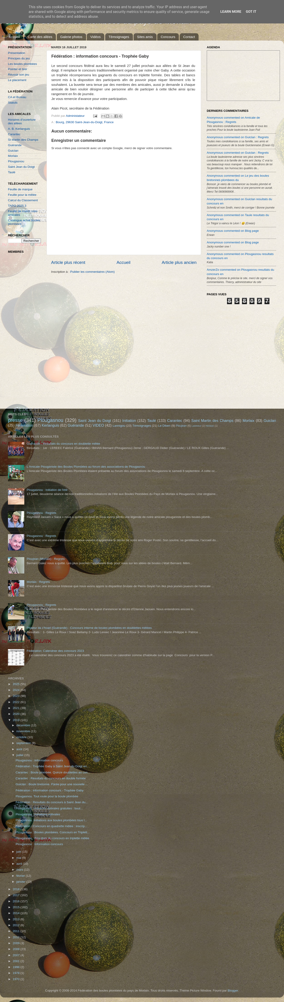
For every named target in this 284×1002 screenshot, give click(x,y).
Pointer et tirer (17, 69)
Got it (251, 12)
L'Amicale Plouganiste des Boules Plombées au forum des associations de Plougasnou (86, 466)
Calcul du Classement (23, 200)
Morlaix (13, 156)
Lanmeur (196, 425)
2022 (16, 702)
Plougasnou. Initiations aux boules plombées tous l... (51, 820)
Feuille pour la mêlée (22, 194)
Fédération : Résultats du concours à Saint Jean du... (52, 802)
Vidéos (95, 37)
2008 (16, 949)
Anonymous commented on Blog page (233, 230)
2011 (16, 931)
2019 (16, 720)
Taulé (11, 172)
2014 (16, 913)
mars (20, 869)
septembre (24, 743)
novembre (23, 731)
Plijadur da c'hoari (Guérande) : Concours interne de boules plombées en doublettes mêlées (89, 628)
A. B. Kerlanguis (19, 128)
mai (19, 857)
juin (19, 851)
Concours (168, 37)
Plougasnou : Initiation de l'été (47, 490)
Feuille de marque (20, 189)
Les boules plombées (22, 64)
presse (15, 420)
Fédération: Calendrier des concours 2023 (55, 651)
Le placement (17, 80)
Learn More (230, 12)
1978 (16, 973)
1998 (16, 967)
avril (19, 863)
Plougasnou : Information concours (39, 760)
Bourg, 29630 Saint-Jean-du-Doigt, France (85, 122)
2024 (16, 690)
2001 (16, 961)
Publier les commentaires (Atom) (92, 271)
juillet (20, 755)
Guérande (15, 145)
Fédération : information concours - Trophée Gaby (50, 790)
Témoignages (119, 37)
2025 (16, 684)
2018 (16, 889)
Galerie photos (71, 37)
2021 (16, 708)
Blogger (233, 990)
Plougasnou (16, 161)
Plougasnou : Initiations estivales (38, 814)
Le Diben (164, 425)
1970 (16, 979)
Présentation (16, 53)
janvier (21, 881)
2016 (16, 901)
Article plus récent (68, 262)
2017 (16, 895)
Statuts (12, 102)
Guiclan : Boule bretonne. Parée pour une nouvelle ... (52, 784)
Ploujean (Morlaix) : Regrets (46, 559)
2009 (16, 943)
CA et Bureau (17, 97)
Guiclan (13, 150)
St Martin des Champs (23, 139)
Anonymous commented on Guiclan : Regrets (238, 137)
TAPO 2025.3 (17, 205)
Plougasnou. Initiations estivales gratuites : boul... (49, 808)
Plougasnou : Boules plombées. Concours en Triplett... (53, 832)
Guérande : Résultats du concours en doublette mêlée (63, 443)
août (19, 749)
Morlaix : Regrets (38, 582)
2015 (16, 907)
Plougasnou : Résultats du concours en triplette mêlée (52, 838)
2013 (16, 919)
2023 (16, 696)
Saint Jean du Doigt (21, 166)
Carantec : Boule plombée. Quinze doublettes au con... (53, 772)
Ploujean (181, 425)
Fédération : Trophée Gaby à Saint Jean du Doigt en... (52, 766)
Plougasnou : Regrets (41, 513)
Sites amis (145, 37)
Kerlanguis (50, 425)
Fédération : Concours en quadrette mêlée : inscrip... (51, 826)
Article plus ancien (179, 262)
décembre (23, 725)
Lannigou (119, 425)
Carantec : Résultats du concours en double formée (51, 778)
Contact (189, 37)
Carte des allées (40, 37)
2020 (16, 714)
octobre (21, 737)
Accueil (14, 37)
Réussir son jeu (18, 74)
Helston (210, 425)
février (21, 875)
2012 (16, 925)
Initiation (129, 420)
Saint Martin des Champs (212, 420)
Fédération (24, 425)
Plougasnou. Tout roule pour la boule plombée (47, 796)
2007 (16, 955)
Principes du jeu (19, 58)
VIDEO (98, 425)
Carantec (14, 134)
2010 (16, 937)
